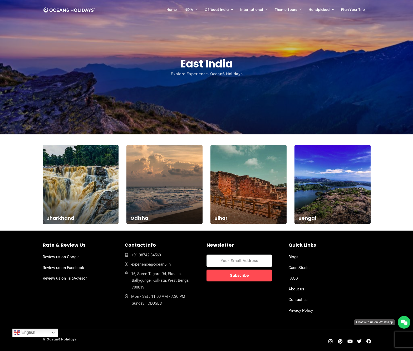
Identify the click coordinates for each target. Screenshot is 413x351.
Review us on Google (61, 257)
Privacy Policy (300, 310)
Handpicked (319, 9)
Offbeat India (217, 9)
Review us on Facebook (63, 267)
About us (296, 289)
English (24, 333)
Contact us (298, 299)
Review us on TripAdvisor (65, 278)
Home (171, 9)
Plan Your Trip (353, 9)
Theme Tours (286, 9)
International (251, 9)
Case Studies (300, 267)
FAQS (293, 278)
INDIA (188, 9)
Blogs (293, 257)
